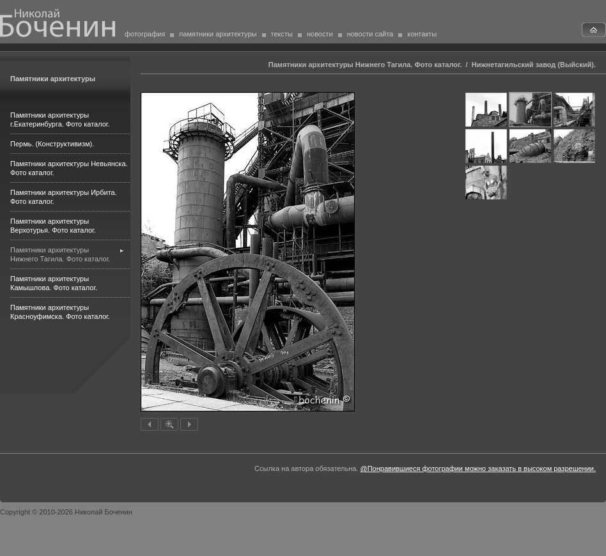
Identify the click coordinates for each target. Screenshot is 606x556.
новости (320, 34)
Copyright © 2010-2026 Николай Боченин (66, 512)
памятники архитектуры (217, 34)
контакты (422, 34)
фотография (145, 34)
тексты (282, 34)
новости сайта (370, 34)
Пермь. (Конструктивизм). (52, 144)
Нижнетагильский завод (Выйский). (534, 64)
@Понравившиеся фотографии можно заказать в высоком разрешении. (478, 468)
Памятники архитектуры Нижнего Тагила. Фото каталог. (365, 64)
